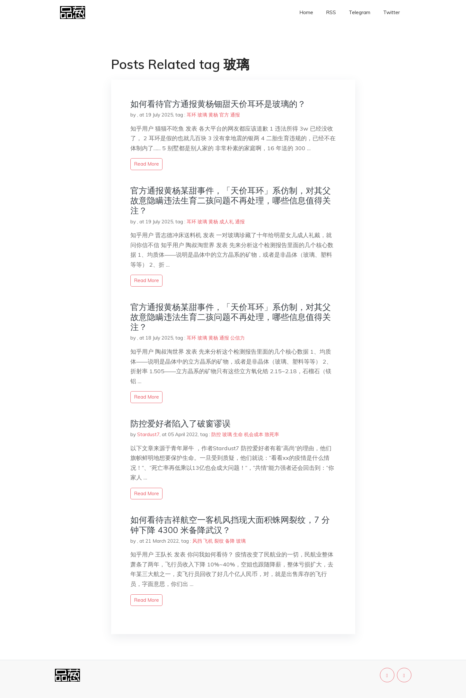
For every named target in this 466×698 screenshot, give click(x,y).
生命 (238, 434)
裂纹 (219, 541)
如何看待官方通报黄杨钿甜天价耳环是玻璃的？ (218, 104)
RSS (331, 12)
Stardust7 (148, 434)
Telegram (359, 12)
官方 (224, 115)
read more (146, 164)
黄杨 (213, 115)
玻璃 (202, 115)
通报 (235, 115)
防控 (216, 434)
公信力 (237, 338)
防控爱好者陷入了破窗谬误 (180, 423)
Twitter (391, 12)
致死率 (272, 434)
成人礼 (226, 222)
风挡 (197, 541)
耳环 (191, 115)
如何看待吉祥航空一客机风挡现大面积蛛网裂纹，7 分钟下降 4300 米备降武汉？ (230, 524)
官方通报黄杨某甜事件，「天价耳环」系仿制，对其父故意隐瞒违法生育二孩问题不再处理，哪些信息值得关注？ (230, 200)
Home (306, 12)
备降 (230, 541)
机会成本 (253, 434)
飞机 (208, 541)
